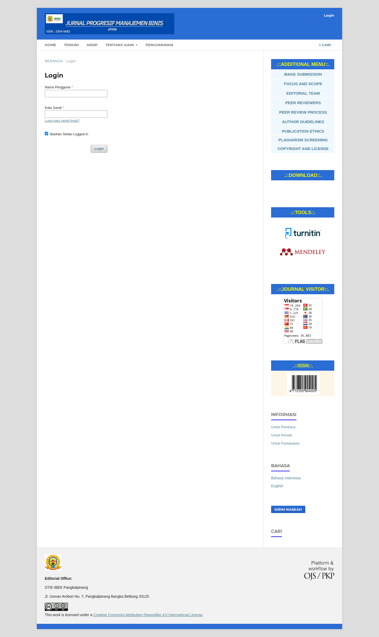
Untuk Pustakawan (285, 443)
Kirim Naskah (288, 509)
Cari (325, 45)
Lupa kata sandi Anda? (62, 121)
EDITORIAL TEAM (303, 93)
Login (329, 15)
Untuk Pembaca (283, 427)
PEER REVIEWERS (303, 102)
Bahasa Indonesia (286, 478)
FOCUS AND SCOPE (303, 83)
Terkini (71, 45)
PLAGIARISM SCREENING (303, 140)
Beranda (54, 61)
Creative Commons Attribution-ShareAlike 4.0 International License (147, 615)
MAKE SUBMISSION (303, 74)
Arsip (92, 45)
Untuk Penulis (281, 435)
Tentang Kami (120, 45)
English (277, 486)
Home (50, 45)
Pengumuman (159, 45)
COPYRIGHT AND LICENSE (302, 148)
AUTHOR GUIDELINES (303, 121)
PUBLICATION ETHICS (303, 131)
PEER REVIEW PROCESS (303, 112)
